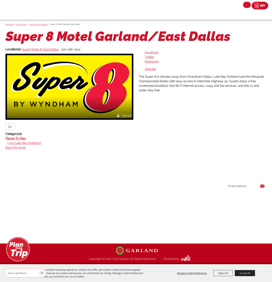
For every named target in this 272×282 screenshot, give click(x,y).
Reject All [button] (223, 273)
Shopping (169, 206)
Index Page (170, 219)
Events (167, 196)
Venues (167, 210)
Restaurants (170, 201)
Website (150, 69)
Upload (126, 115)
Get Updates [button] (255, 198)
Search (247, 5)
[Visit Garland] (23, 7)
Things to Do (171, 187)
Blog (166, 215)
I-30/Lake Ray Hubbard (38, 24)
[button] (69, 87)
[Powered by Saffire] (186, 259)
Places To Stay (21, 24)
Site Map (169, 228)
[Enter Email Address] (246, 186)
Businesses (9, 24)
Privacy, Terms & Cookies (179, 233)
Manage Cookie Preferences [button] (192, 273)
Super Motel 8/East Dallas (40, 49)
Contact (168, 224)
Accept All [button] (245, 273)
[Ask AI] (22, 273)
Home (167, 183)
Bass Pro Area (15, 147)
